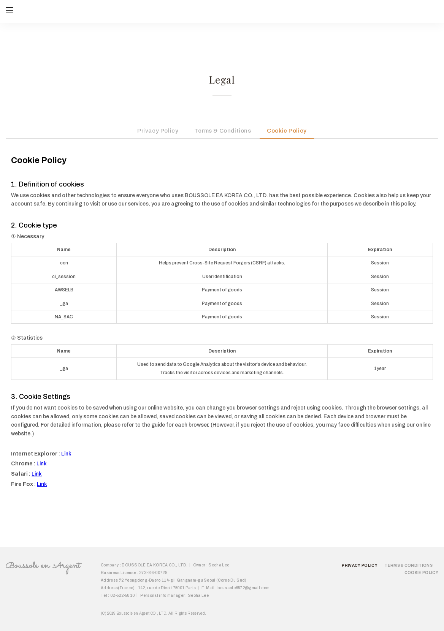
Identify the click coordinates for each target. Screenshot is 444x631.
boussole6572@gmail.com (243, 588)
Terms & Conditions (222, 131)
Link (66, 454)
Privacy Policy (157, 131)
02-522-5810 (122, 595)
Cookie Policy (287, 131)
